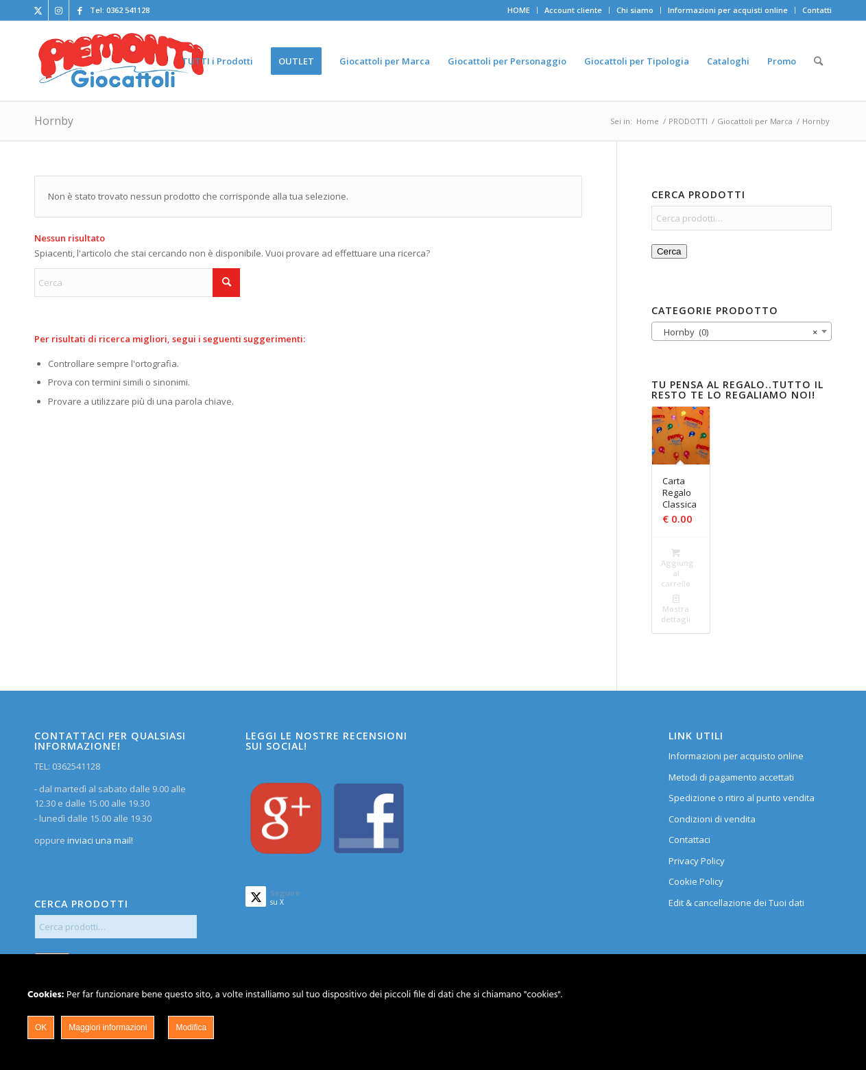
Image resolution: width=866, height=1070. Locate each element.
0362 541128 (127, 10)
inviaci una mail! (99, 840)
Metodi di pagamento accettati (731, 777)
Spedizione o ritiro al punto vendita (742, 798)
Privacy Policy (697, 861)
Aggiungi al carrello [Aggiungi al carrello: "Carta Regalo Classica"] (677, 567)
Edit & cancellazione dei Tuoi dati (736, 902)
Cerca (669, 251)
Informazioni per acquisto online (736, 756)
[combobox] (741, 331)
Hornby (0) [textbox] (737, 332)
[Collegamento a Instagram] (59, 10)
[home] (121, 61)
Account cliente (573, 10)
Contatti (817, 10)
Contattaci (689, 839)
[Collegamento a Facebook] (79, 10)
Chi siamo (634, 10)
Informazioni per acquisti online (728, 10)
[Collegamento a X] (38, 10)
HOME (518, 10)
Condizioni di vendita (712, 819)
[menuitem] (519, 10)
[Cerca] (818, 61)
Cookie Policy (696, 881)
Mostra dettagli (675, 608)
